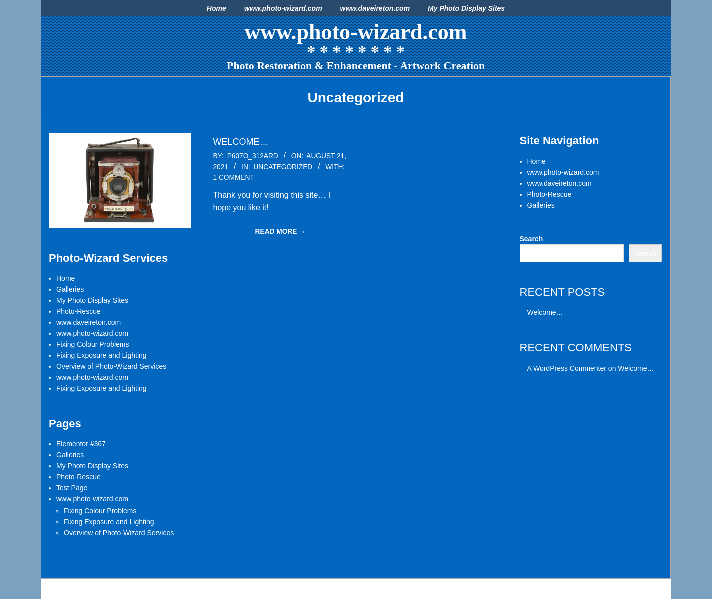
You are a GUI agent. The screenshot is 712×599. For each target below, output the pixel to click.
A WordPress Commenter (567, 368)
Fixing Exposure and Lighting (109, 522)
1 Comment (234, 178)
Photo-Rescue (78, 477)
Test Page (72, 488)
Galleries (70, 455)
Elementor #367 (81, 444)
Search (532, 239)
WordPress (419, 588)
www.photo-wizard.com (92, 499)
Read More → (281, 232)
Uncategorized (283, 167)
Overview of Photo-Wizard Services (119, 533)
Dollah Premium (343, 588)
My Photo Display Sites (92, 466)
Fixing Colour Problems (100, 511)
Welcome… (241, 142)
